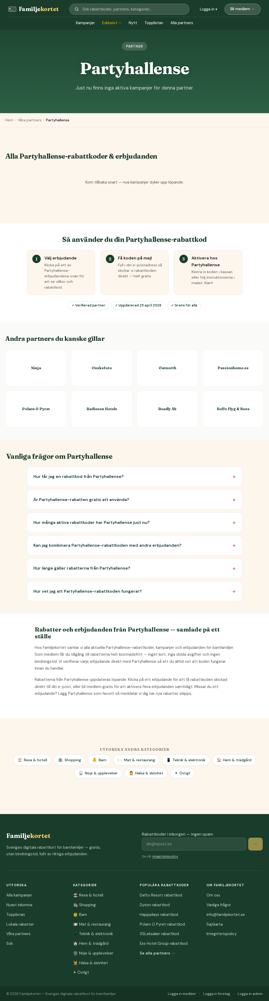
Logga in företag (216, 994)
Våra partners (30, 120)
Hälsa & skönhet (146, 773)
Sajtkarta (214, 924)
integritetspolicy (165, 856)
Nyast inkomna (19, 905)
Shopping (69, 760)
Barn (99, 760)
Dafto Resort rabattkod (161, 895)
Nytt (133, 22)
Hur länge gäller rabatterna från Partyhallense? (81, 568)
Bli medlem (242, 9)
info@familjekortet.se (225, 914)
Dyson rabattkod (155, 905)
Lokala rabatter (20, 924)
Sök (9, 943)
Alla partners (181, 22)
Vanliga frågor (218, 905)
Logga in (208, 9)
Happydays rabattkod (159, 914)
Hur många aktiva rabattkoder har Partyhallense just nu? (91, 522)
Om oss (213, 895)
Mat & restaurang (136, 760)
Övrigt (182, 773)
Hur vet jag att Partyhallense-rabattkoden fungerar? (87, 591)
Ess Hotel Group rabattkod (164, 943)
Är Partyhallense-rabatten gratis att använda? (81, 499)
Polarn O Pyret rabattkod (162, 924)
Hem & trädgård (234, 760)
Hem (9, 120)
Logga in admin (250, 994)
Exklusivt (112, 22)
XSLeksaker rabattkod (159, 933)
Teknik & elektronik (185, 760)
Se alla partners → (157, 953)
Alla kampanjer (19, 895)
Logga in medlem (182, 994)
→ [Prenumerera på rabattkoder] (255, 844)
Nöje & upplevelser (98, 773)
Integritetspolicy (221, 933)
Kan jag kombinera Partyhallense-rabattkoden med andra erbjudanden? (107, 545)
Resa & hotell (32, 760)
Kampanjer (85, 22)
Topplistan (153, 22)
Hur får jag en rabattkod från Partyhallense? (78, 476)
